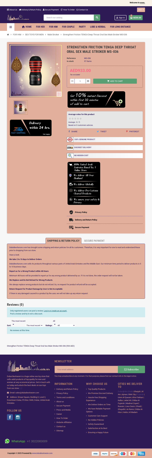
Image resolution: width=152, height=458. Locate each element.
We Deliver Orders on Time (99, 404)
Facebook (10, 417)
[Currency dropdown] (141, 10)
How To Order (67, 10)
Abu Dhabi (128, 391)
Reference (71, 58)
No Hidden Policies (96, 420)
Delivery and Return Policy (67, 389)
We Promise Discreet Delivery (100, 393)
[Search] (71, 17)
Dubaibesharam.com (18, 247)
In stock (70, 61)
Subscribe (131, 369)
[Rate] (55, 323)
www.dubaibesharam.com (42, 453)
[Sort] (18, 323)
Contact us (60, 426)
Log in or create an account (55, 311)
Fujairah (140, 394)
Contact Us (82, 10)
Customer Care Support (97, 416)
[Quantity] (80, 81)
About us (60, 401)
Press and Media (63, 410)
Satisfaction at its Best (97, 428)
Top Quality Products (96, 389)
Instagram (18, 417)
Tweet (102, 131)
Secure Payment (51, 10)
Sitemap (59, 431)
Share (73, 131)
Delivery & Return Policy (30, 10)
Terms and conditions (65, 397)
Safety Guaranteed (96, 424)
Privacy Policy (62, 393)
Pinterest (132, 131)
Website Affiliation (64, 422)
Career (59, 414)
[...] (21, 388)
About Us (12, 10)
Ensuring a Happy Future (98, 432)
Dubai (120, 391)
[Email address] (86, 369)
